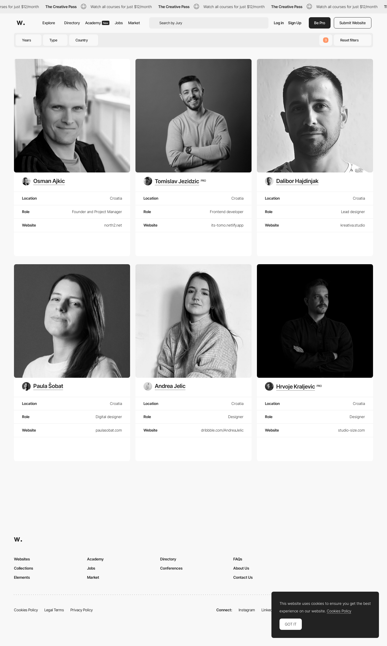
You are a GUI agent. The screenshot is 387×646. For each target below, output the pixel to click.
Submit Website (352, 22)
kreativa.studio (353, 225)
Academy (97, 22)
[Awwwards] (21, 23)
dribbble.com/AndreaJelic (222, 430)
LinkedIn (268, 610)
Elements (22, 577)
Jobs (119, 22)
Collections (23, 568)
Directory (72, 22)
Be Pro (319, 22)
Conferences (171, 568)
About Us (241, 568)
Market (134, 22)
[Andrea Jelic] (164, 386)
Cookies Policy (26, 610)
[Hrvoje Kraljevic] (293, 386)
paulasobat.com (109, 430)
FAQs (237, 559)
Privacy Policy (81, 610)
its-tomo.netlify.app (227, 225)
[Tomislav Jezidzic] (175, 181)
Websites (22, 559)
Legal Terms (54, 610)
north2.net (113, 225)
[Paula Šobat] (42, 386)
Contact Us (243, 577)
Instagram (247, 610)
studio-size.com (351, 430)
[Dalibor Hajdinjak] (291, 181)
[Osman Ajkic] (43, 181)
